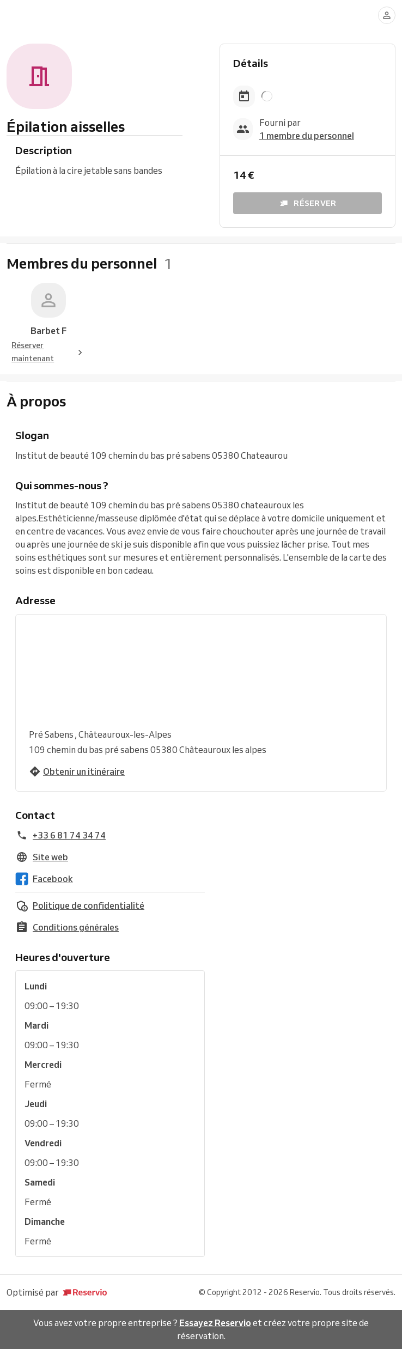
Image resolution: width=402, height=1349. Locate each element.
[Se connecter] (386, 15)
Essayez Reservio (215, 1322)
